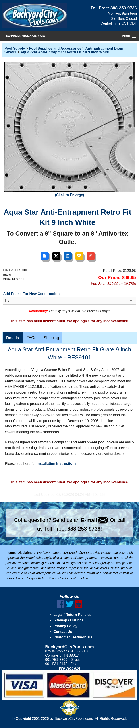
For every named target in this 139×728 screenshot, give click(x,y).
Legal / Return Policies (72, 615)
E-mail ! (94, 520)
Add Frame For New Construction (31, 294)
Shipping (51, 338)
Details (12, 338)
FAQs (31, 338)
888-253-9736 (123, 8)
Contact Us (62, 632)
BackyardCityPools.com (24, 36)
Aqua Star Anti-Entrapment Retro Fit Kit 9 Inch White (64, 52)
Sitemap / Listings (68, 620)
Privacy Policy (65, 626)
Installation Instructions (56, 463)
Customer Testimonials (72, 637)
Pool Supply (14, 48)
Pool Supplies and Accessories (55, 48)
